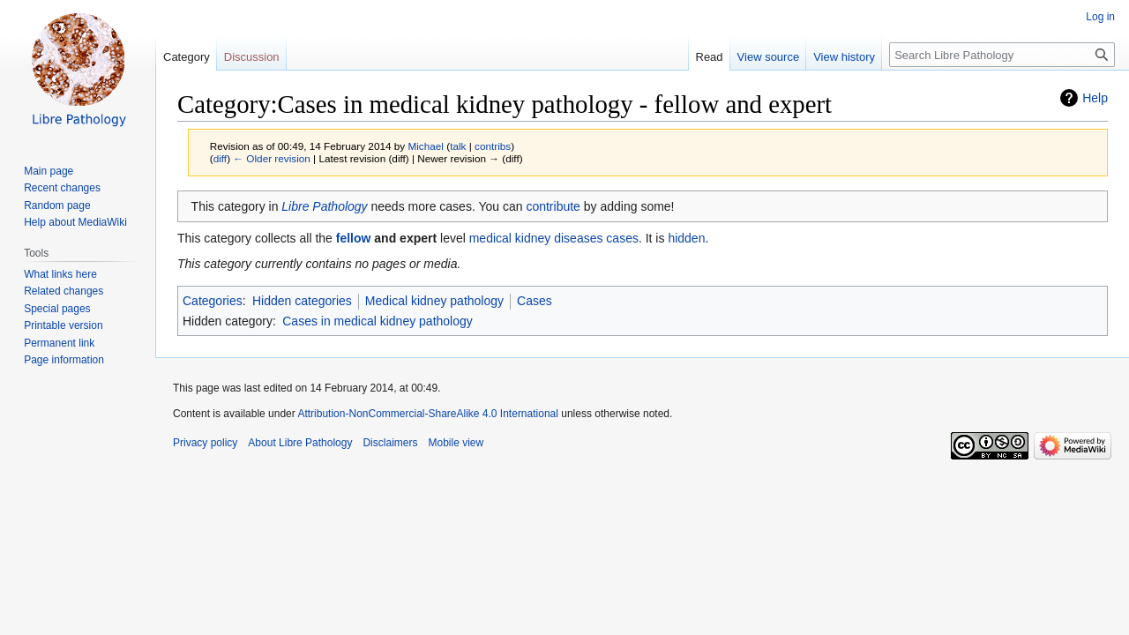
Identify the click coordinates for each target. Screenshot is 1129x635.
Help (1095, 98)
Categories (213, 301)
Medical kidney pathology (434, 301)
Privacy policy (205, 443)
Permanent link (59, 343)
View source (768, 57)
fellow (353, 238)
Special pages (57, 309)
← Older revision (271, 158)
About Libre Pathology (300, 443)
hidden (686, 238)
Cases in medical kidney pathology (377, 321)
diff (220, 158)
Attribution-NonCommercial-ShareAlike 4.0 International (427, 413)
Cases (534, 301)
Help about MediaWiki (75, 222)
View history (844, 57)
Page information (64, 360)
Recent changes (62, 188)
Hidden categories (302, 301)
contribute (552, 206)
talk (458, 146)
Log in (1100, 17)
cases (622, 238)
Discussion (252, 57)
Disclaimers (390, 443)
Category (186, 57)
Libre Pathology (324, 206)
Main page (48, 171)
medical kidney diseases (536, 238)
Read (709, 57)
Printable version (63, 325)
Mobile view (455, 443)
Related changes (63, 291)
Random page (57, 205)
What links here (60, 274)
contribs (493, 146)
